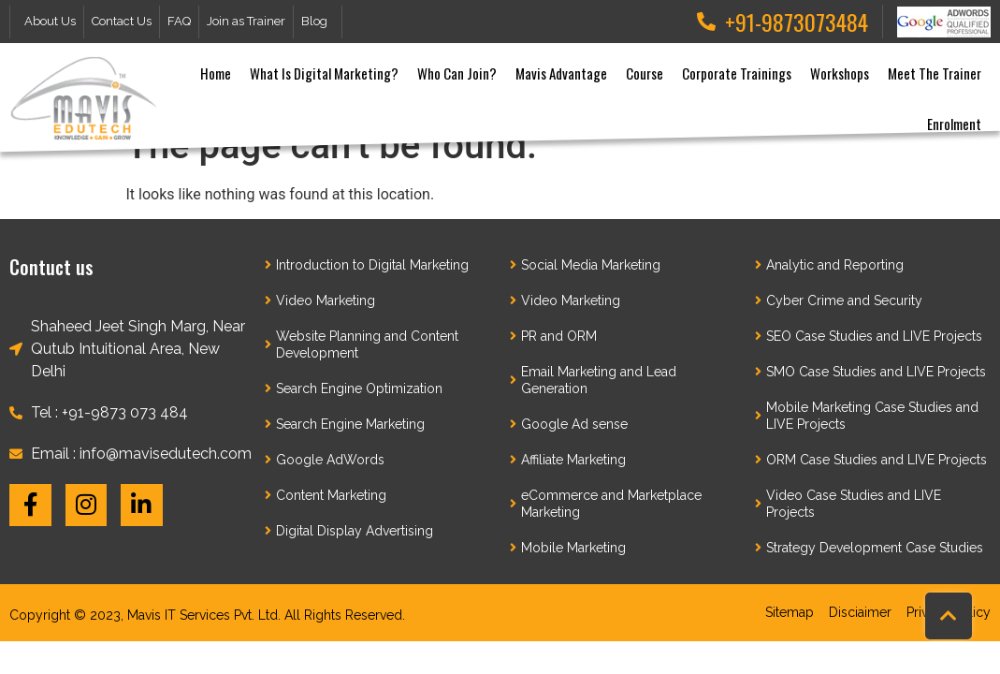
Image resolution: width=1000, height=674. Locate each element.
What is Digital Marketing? (324, 73)
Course (644, 73)
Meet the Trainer (934, 73)
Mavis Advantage (561, 73)
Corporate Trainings (736, 73)
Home (215, 73)
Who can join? (457, 73)
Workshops (839, 73)
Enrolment (954, 123)
